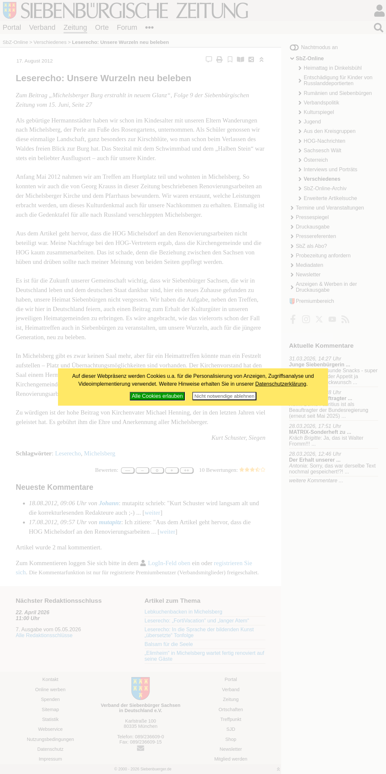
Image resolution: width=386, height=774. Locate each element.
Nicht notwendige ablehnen (224, 396)
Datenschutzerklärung (280, 384)
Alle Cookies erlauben (157, 396)
